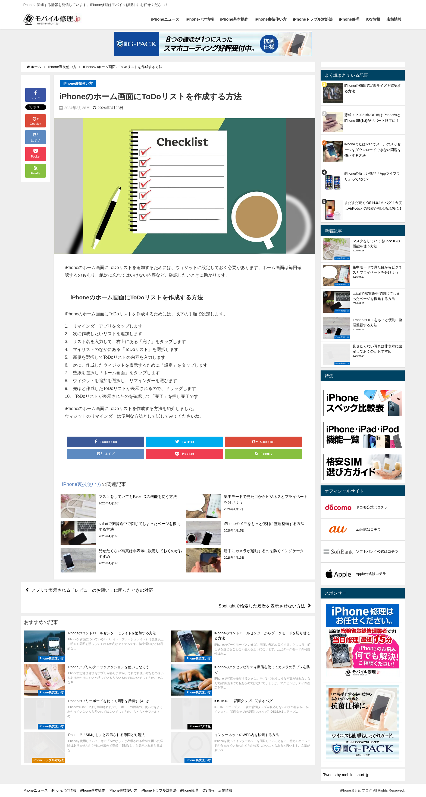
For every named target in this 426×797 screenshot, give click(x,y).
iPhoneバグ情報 (200, 19)
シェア (35, 94)
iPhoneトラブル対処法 (313, 19)
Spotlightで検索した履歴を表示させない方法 (261, 606)
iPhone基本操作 (234, 19)
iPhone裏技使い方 (271, 19)
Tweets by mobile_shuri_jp (346, 775)
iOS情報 (373, 19)
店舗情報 (394, 19)
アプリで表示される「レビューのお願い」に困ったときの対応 (92, 590)
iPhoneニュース (165, 19)
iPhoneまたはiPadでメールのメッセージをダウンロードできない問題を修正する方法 (372, 149)
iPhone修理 (349, 19)
